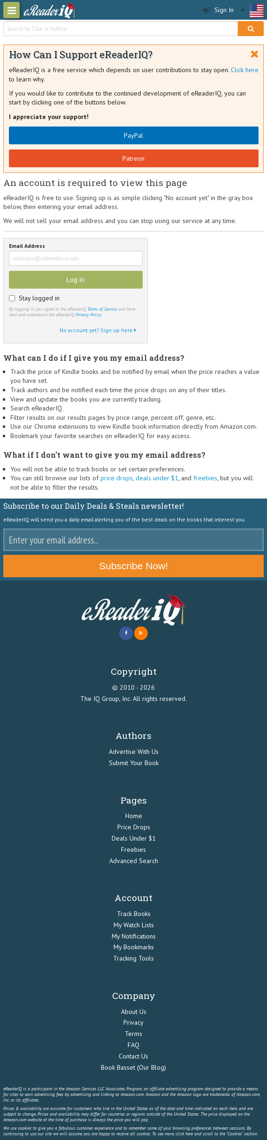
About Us (133, 1011)
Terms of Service (102, 309)
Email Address (27, 246)
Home (133, 816)
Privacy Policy (88, 315)
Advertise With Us (134, 751)
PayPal (133, 135)
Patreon (133, 158)
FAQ (133, 1045)
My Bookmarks (134, 947)
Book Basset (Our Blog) (133, 1067)
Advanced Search (133, 861)
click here (184, 1134)
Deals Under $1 (134, 838)
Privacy (133, 1022)
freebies (205, 478)
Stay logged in (39, 298)
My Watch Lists (134, 925)
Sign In (218, 10)
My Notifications (134, 936)
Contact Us (133, 1056)
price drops (116, 478)
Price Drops (133, 827)
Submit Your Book (134, 763)
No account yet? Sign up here (98, 330)
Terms (133, 1033)
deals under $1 (157, 478)
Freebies (133, 849)
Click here (245, 70)
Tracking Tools (133, 958)
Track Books (134, 913)
